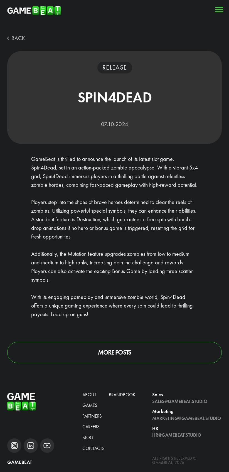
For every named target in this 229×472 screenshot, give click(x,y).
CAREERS (91, 427)
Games (89, 405)
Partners (92, 416)
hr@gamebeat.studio (176, 435)
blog (87, 438)
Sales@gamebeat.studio (179, 401)
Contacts (93, 448)
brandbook (122, 395)
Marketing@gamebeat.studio (186, 418)
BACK (18, 38)
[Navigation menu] (219, 10)
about (89, 395)
